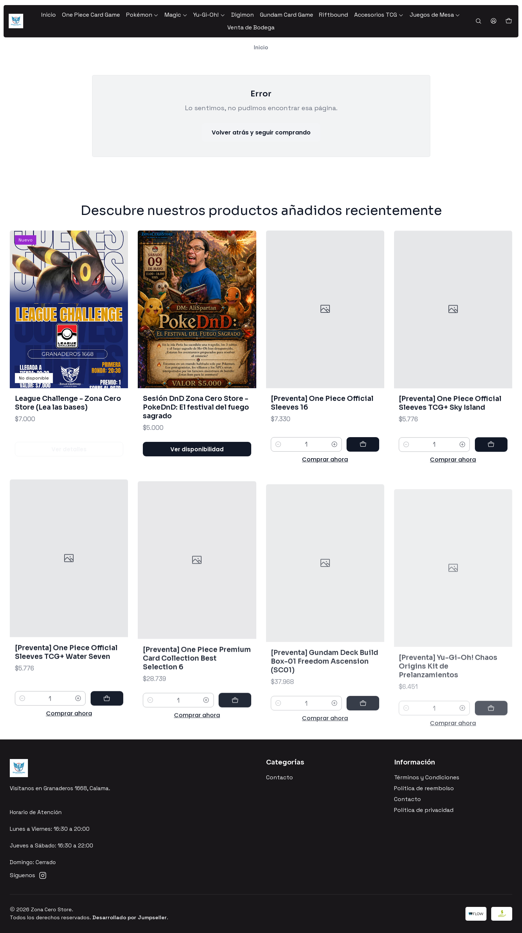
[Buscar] (478, 21)
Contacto (279, 777)
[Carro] (508, 21)
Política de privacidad (423, 810)
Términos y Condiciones (426, 777)
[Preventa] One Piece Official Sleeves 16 (322, 436)
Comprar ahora (325, 493)
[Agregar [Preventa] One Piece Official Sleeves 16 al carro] (363, 478)
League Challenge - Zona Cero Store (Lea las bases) (68, 418)
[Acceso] (493, 21)
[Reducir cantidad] (278, 478)
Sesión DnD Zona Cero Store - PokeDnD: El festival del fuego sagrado (196, 432)
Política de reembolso (424, 788)
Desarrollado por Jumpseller (129, 917)
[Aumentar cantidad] (334, 478)
